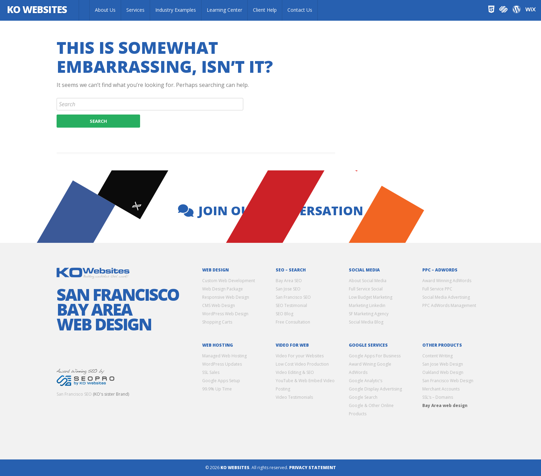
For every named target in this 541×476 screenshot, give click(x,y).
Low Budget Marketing (370, 297)
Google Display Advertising (375, 389)
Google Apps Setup (221, 381)
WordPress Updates (222, 364)
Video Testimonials (294, 397)
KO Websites (39, 10)
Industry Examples (175, 10)
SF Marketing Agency (368, 314)
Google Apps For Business (375, 356)
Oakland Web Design (442, 372)
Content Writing (437, 356)
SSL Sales (210, 372)
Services (135, 10)
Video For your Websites (300, 356)
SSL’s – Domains (437, 397)
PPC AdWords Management (449, 305)
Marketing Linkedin (367, 305)
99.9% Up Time (217, 389)
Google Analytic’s (365, 381)
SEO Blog (284, 314)
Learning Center (224, 10)
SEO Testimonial (291, 305)
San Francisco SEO (74, 394)
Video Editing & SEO (295, 372)
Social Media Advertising (446, 297)
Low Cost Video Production (302, 364)
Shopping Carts (217, 322)
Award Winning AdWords (446, 281)
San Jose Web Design (442, 364)
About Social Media (367, 281)
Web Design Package (222, 289)
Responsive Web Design (225, 297)
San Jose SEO (288, 289)
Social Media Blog (366, 322)
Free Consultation (293, 322)
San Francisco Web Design (447, 381)
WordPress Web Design (225, 314)
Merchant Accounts (441, 389)
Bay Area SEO (289, 281)
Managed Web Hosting (224, 356)
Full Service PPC (437, 289)
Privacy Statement (312, 467)
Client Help (265, 10)
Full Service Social (366, 289)
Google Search (363, 397)
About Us (105, 10)
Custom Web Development (228, 281)
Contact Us (299, 10)
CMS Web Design (218, 305)
